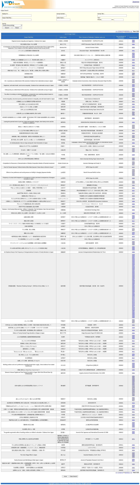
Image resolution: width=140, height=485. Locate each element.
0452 (133, 272)
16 (120, 31)
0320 (133, 60)
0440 (133, 256)
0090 (133, 243)
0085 (133, 377)
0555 (133, 175)
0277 (133, 193)
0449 (133, 268)
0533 (133, 417)
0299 (133, 155)
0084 (133, 241)
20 (127, 31)
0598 (133, 115)
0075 (133, 236)
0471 (133, 298)
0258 (133, 390)
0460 (133, 283)
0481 (133, 312)
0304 (133, 44)
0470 (133, 297)
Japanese (136, 2)
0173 (133, 388)
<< (116, 31)
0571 (133, 439)
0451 (133, 271)
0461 (133, 284)
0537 (133, 190)
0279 (133, 405)
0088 (133, 379)
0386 (133, 252)
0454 (133, 275)
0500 (133, 40)
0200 (133, 148)
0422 (133, 223)
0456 (133, 278)
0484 (133, 316)
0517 (133, 70)
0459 (133, 282)
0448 (133, 267)
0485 (133, 317)
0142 (133, 385)
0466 (133, 291)
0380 (133, 54)
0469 (133, 295)
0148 (133, 429)
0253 (133, 53)
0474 (133, 302)
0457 (133, 279)
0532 (133, 172)
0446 (133, 264)
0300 (133, 151)
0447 (133, 265)
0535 (133, 57)
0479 (133, 309)
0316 (133, 391)
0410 (133, 56)
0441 (133, 257)
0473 (133, 301)
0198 (133, 171)
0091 (133, 383)
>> (131, 31)
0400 (133, 73)
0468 (133, 294)
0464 (133, 288)
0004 (133, 130)
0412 (133, 394)
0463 (133, 287)
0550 (133, 81)
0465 (133, 290)
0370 (133, 392)
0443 (133, 260)
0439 (133, 254)
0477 (133, 306)
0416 (133, 403)
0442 (133, 258)
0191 (133, 122)
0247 (133, 167)
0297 (133, 407)
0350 (133, 107)
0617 (133, 164)
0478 (133, 307)
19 (125, 31)
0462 (133, 286)
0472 (133, 299)
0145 (133, 327)
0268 (133, 204)
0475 (133, 303)
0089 (133, 380)
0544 (133, 173)
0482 (133, 313)
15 (119, 31)
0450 (133, 269)
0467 (133, 292)
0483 (133, 314)
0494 (133, 244)
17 (122, 31)
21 (128, 31)
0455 (133, 276)
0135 (133, 65)
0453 (133, 273)
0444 (133, 261)
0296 (133, 201)
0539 (133, 196)
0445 (133, 263)
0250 (133, 150)
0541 (133, 50)
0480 (133, 310)
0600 (133, 41)
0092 (133, 384)
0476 (133, 305)
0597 (133, 113)
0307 (133, 77)
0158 (133, 387)
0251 (133, 188)
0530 (133, 133)
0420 (133, 414)
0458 (133, 280)
